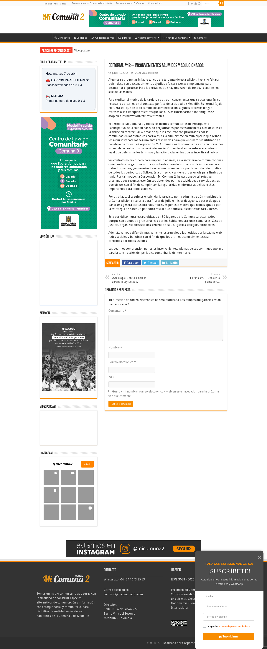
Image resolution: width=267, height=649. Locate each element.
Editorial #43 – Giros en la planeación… (201, 278)
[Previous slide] (48, 358)
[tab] (57, 388)
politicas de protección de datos (234, 626)
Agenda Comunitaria (175, 37)
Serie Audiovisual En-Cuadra (130, 3)
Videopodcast (155, 3)
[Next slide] (90, 358)
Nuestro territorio (146, 37)
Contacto (200, 37)
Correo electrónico (122, 362)
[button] (51, 477)
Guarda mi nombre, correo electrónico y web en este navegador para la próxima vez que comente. (163, 394)
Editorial (124, 37)
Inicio (47, 37)
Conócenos (62, 37)
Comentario (117, 310)
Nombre (115, 347)
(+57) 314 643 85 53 (131, 579)
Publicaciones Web (102, 37)
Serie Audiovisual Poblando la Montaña (92, 3)
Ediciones (80, 37)
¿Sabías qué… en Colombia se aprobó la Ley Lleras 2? (131, 278)
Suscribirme (226, 636)
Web (111, 377)
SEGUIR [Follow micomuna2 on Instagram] (87, 464)
